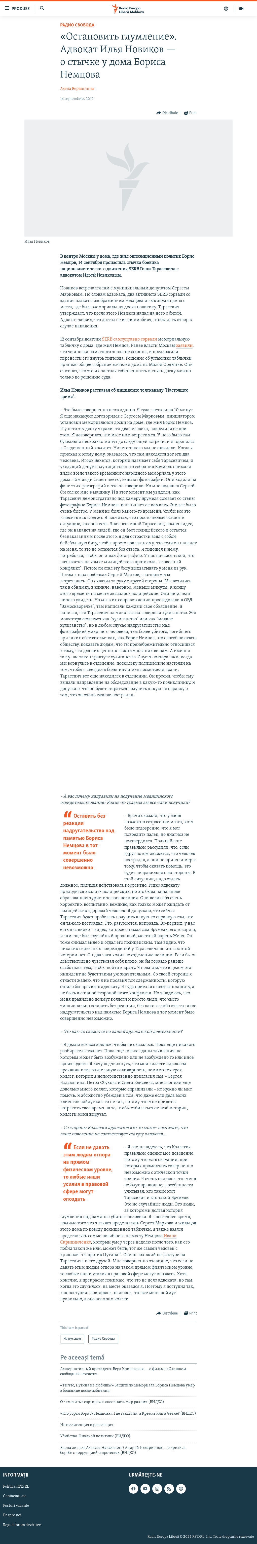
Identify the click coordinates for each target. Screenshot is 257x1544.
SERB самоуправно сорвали (129, 339)
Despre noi (12, 1515)
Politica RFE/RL (16, 1487)
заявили (184, 345)
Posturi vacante (16, 1506)
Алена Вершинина (77, 89)
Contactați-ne (14, 1496)
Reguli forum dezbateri (22, 1525)
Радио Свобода (77, 25)
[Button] (167, 113)
